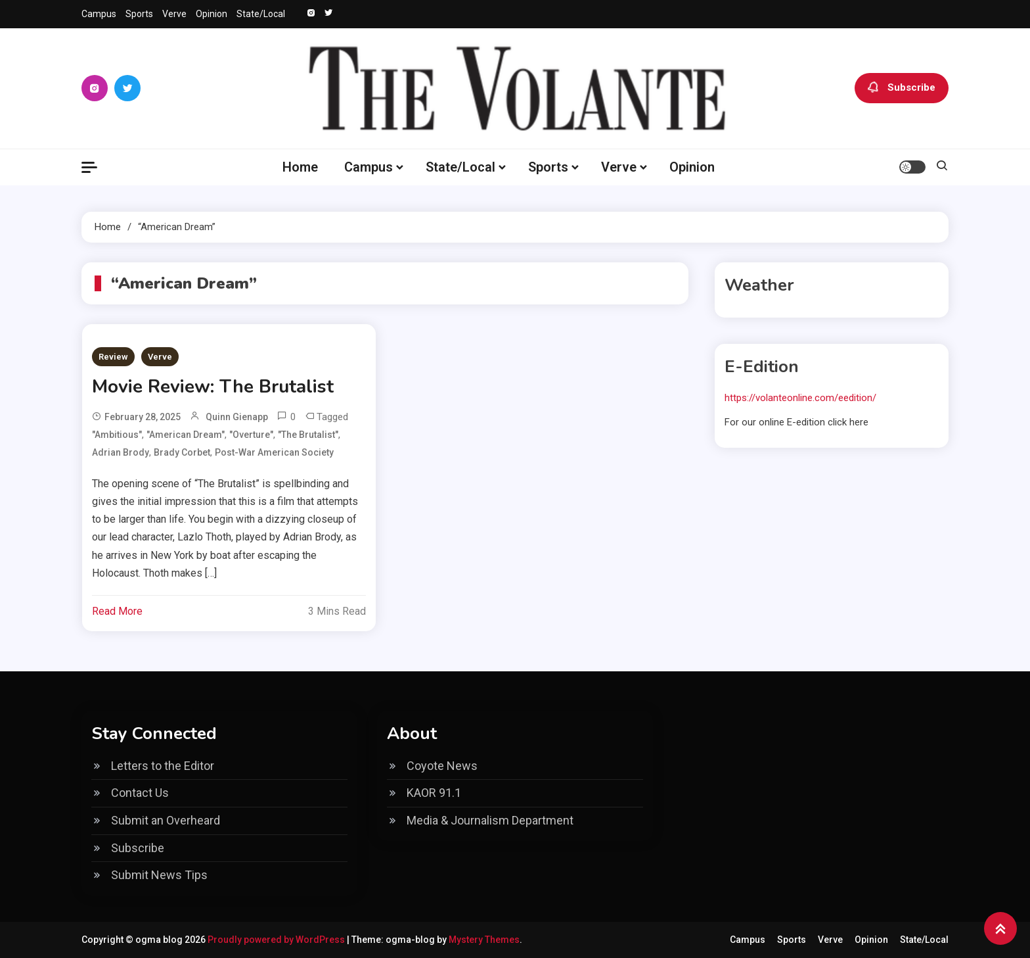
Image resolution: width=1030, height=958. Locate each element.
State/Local (260, 14)
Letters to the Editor (162, 766)
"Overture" (251, 434)
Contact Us (140, 793)
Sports (139, 14)
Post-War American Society (274, 452)
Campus (98, 14)
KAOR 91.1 (434, 793)
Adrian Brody (120, 452)
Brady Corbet (182, 452)
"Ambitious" (117, 434)
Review (113, 357)
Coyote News (442, 766)
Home (300, 167)
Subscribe (901, 88)
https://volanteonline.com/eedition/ (800, 398)
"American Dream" (185, 434)
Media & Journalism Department (490, 820)
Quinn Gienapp (237, 417)
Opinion (211, 14)
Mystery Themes (484, 939)
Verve (174, 14)
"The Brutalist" (308, 434)
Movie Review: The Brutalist (213, 386)
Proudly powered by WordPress (277, 939)
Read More (117, 611)
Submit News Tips (159, 875)
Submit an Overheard (165, 820)
